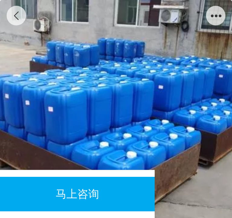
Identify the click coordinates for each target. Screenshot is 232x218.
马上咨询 (77, 194)
